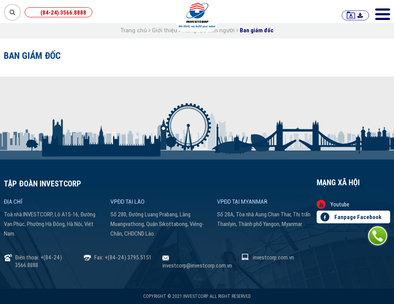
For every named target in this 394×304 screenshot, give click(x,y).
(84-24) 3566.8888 (63, 12)
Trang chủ (133, 30)
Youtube (333, 204)
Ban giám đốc (257, 30)
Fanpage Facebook (351, 217)
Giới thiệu (164, 30)
